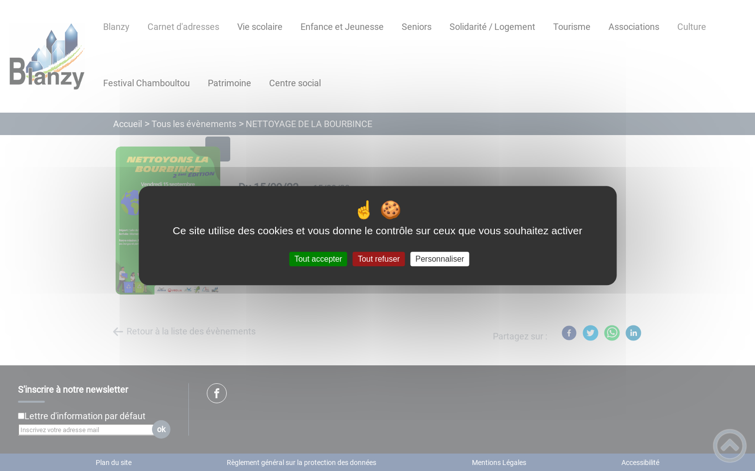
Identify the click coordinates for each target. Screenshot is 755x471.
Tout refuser (379, 259)
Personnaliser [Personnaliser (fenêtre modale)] (440, 259)
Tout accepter (318, 259)
